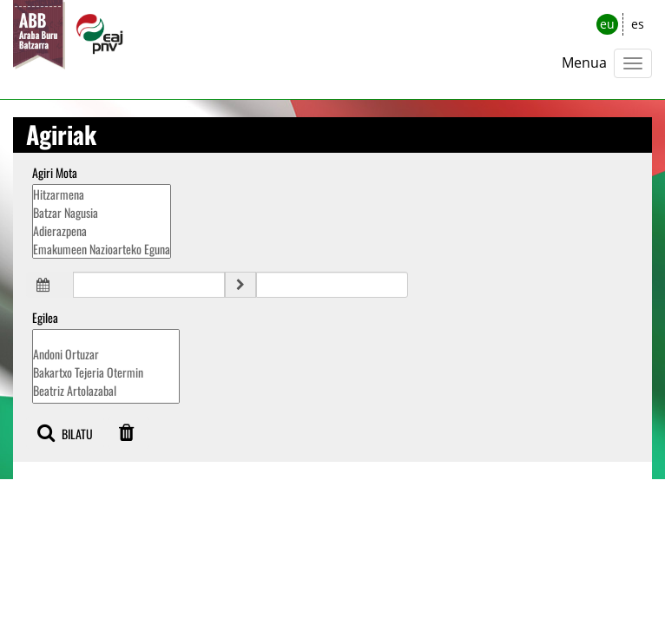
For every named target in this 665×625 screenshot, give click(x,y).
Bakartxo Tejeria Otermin (106, 372)
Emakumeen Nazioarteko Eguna (101, 249)
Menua (584, 62)
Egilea (45, 318)
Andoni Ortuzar (106, 354)
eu (607, 24)
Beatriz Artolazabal (106, 390)
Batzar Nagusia (101, 212)
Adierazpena (101, 230)
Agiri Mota (54, 173)
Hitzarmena (101, 194)
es (637, 24)
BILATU (65, 433)
